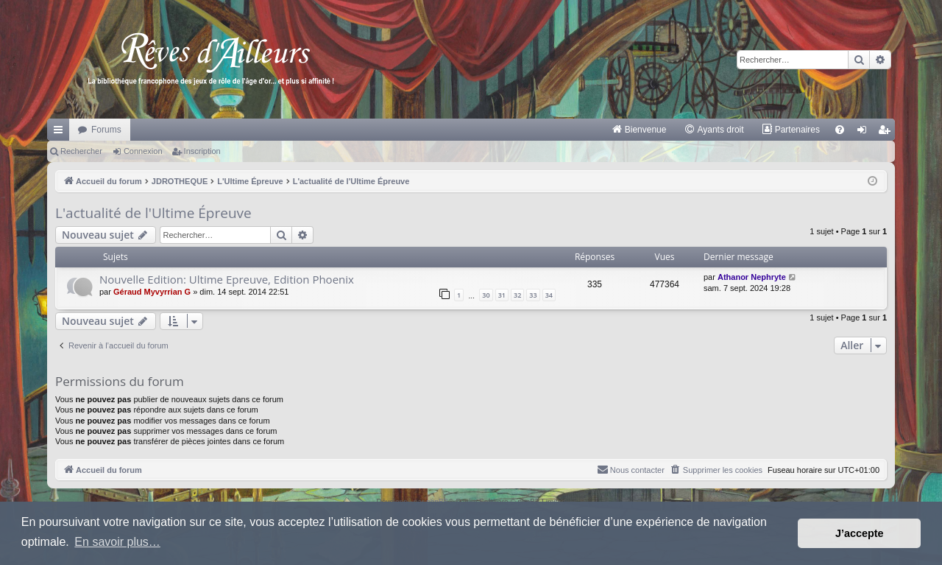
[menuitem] (639, 130)
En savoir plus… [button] (117, 542)
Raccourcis (61, 132)
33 (532, 295)
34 (549, 295)
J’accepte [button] (859, 533)
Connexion (143, 151)
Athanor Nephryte (752, 277)
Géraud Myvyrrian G (152, 291)
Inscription (202, 151)
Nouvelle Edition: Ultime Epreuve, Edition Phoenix (226, 279)
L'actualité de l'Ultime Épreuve (153, 212)
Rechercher (81, 151)
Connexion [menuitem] (865, 132)
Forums (106, 129)
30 (485, 295)
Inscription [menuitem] (887, 132)
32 (517, 295)
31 (502, 295)
